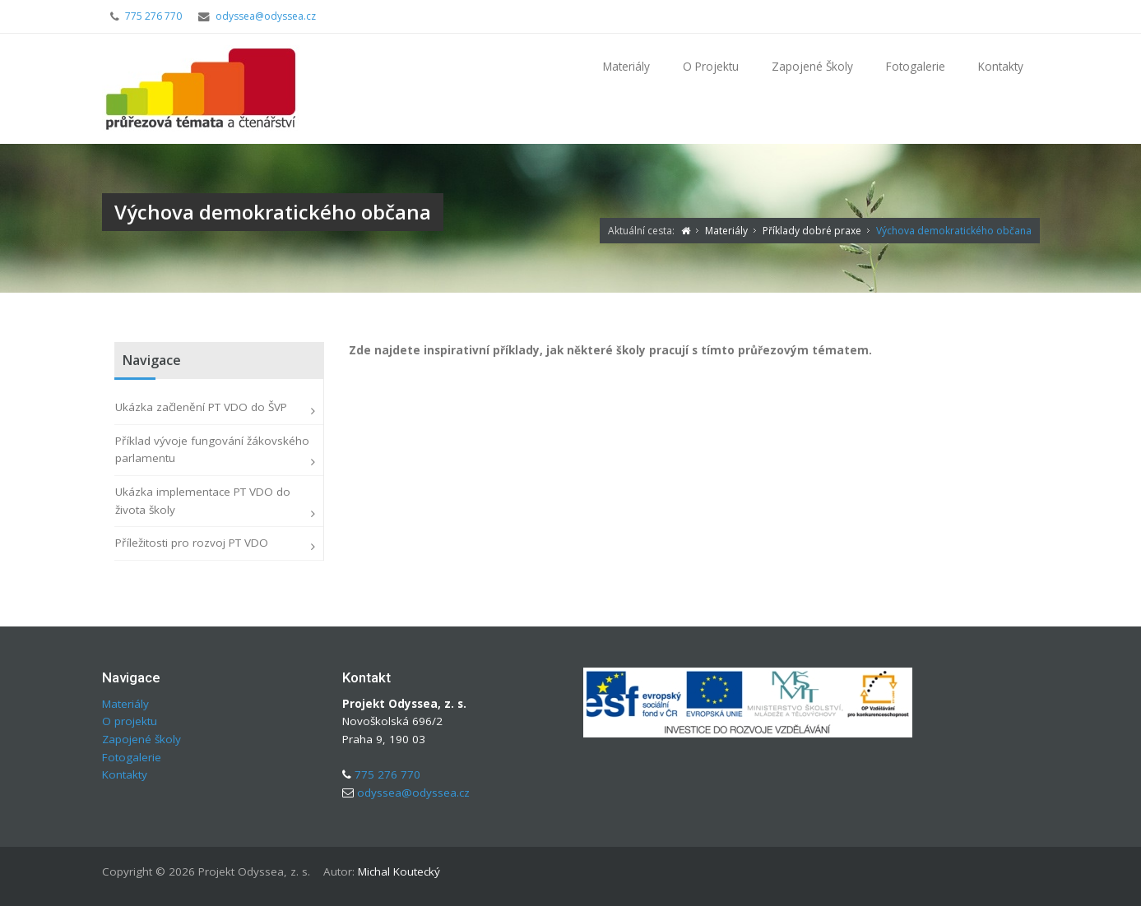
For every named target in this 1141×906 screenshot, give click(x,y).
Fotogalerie (915, 66)
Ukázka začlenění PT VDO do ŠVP (201, 407)
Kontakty (1000, 66)
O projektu (711, 66)
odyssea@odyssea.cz (266, 16)
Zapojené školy (812, 66)
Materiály (626, 66)
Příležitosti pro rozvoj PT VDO (191, 542)
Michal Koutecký (399, 871)
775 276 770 (153, 16)
